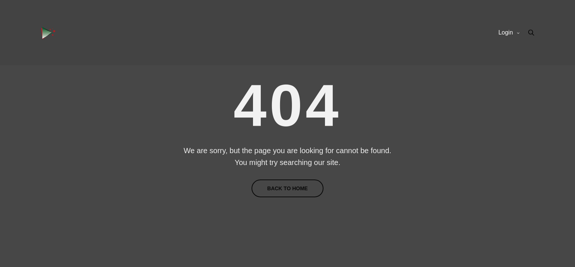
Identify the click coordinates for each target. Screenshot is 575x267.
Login (505, 32)
